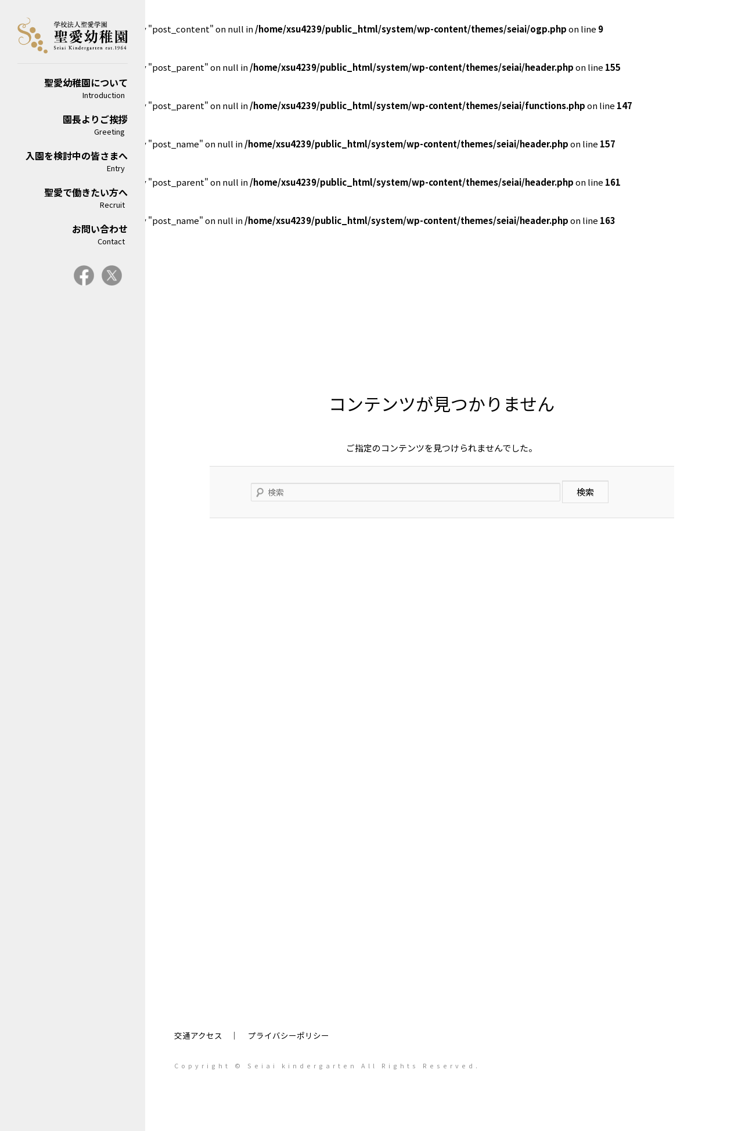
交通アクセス (198, 1035)
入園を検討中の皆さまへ (72, 161)
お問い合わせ (72, 234)
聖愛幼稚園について (72, 87)
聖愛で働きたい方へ (72, 197)
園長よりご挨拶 (72, 124)
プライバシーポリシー (288, 1035)
